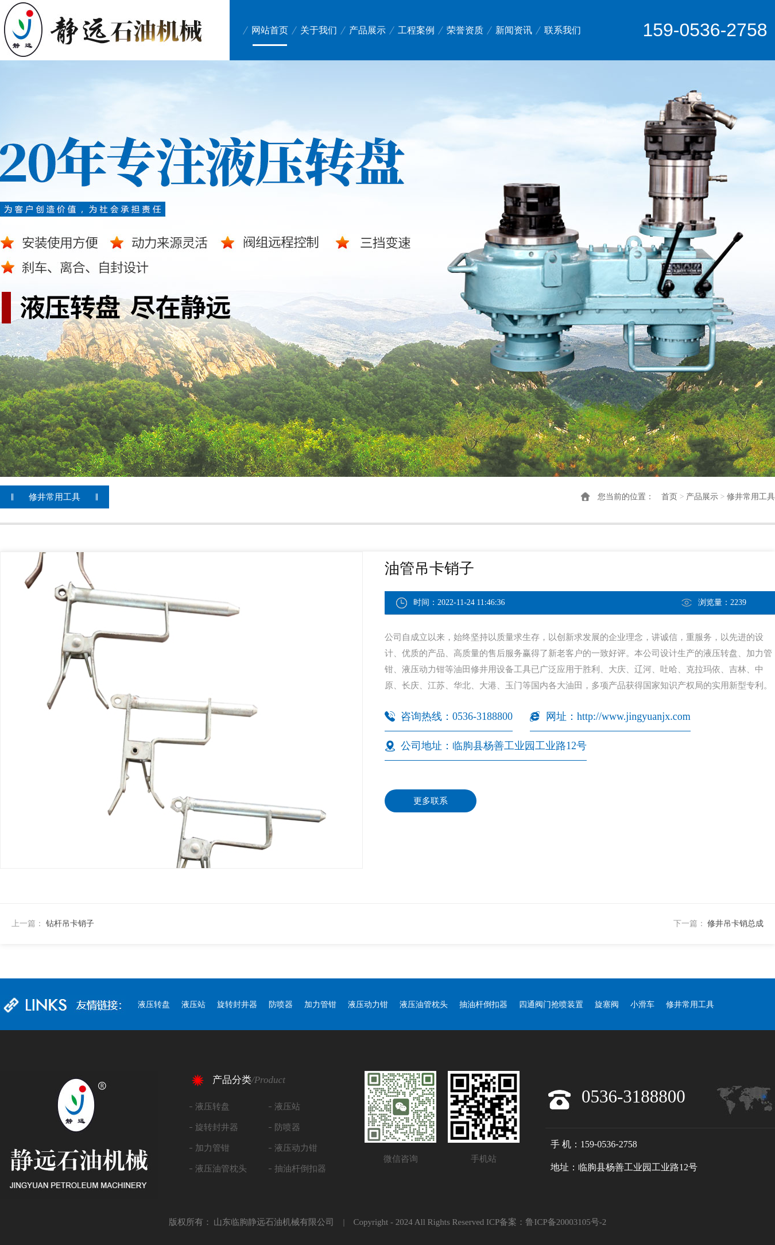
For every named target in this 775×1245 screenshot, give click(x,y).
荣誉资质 (465, 30)
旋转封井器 (237, 1004)
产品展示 (367, 30)
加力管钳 (320, 1004)
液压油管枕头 (424, 1004)
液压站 (193, 1004)
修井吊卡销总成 (735, 923)
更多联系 (430, 800)
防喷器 (281, 1004)
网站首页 (269, 30)
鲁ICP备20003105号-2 (565, 1222)
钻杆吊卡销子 (70, 923)
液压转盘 (154, 1004)
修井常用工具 (751, 496)
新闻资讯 (513, 30)
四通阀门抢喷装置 (551, 1004)
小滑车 (642, 1004)
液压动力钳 (368, 1004)
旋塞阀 (607, 1004)
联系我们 (562, 30)
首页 (669, 496)
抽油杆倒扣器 (483, 1004)
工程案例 (416, 30)
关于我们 (318, 30)
